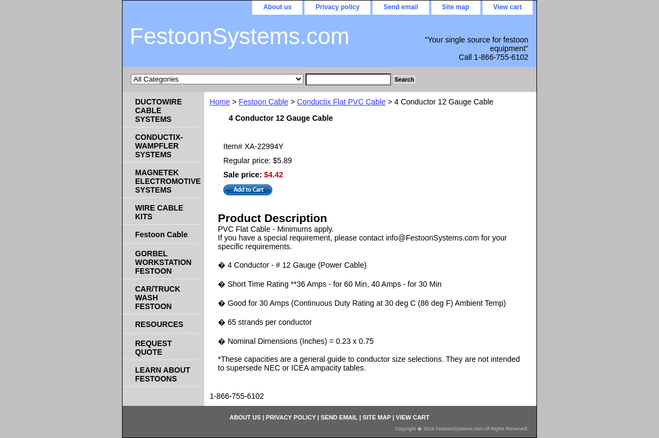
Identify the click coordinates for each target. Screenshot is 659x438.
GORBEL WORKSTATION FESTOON (163, 262)
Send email (400, 7)
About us (277, 7)
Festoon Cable (263, 101)
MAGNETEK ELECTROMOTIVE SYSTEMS (167, 181)
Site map (455, 7)
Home (220, 101)
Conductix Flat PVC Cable (341, 101)
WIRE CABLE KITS (159, 212)
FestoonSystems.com (240, 36)
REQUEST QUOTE (153, 347)
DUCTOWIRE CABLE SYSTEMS (158, 110)
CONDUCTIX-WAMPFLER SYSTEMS (159, 146)
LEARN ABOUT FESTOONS (162, 374)
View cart (507, 7)
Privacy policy (337, 7)
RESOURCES (159, 324)
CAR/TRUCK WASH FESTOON (157, 298)
